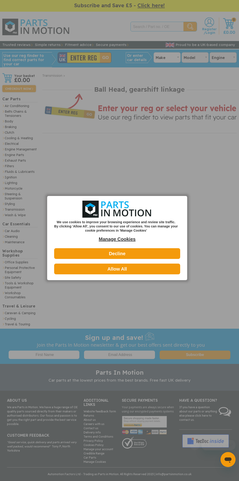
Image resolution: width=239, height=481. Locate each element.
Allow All (117, 269)
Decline (117, 253)
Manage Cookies (117, 239)
